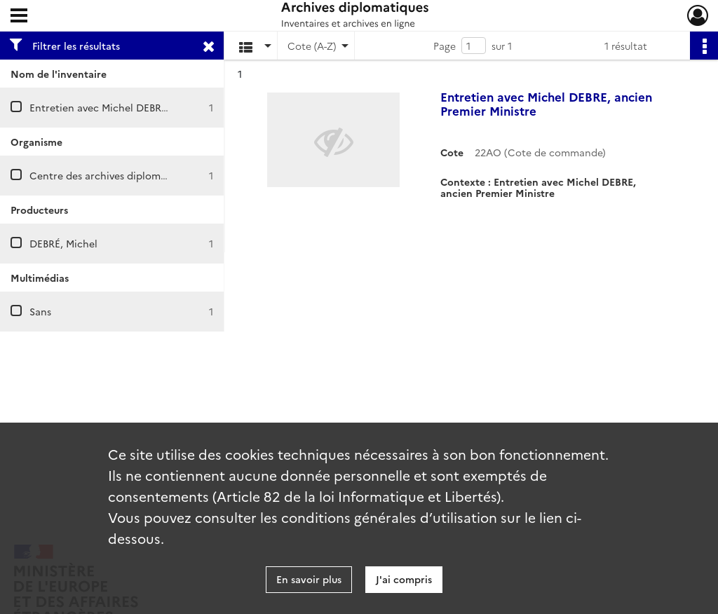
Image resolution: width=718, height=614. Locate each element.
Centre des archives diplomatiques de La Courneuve (153, 175)
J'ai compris (404, 579)
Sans (40, 311)
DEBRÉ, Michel (63, 243)
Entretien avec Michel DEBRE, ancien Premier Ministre (157, 107)
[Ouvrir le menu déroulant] (19, 16)
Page (444, 46)
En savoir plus (308, 579)
